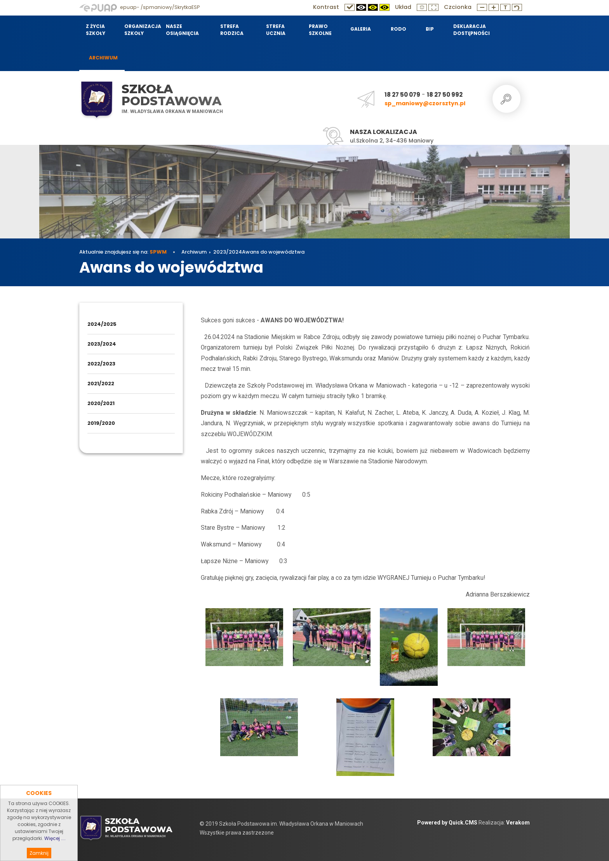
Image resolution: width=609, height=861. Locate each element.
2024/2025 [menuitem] (102, 324)
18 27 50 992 (445, 94)
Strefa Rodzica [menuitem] (232, 30)
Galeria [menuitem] (360, 29)
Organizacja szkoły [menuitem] (140, 30)
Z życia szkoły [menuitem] (95, 30)
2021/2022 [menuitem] (100, 383)
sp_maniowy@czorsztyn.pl (425, 103)
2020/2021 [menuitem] (101, 403)
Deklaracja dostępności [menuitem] (471, 30)
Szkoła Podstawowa (171, 95)
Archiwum (194, 252)
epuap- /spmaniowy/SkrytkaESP (139, 7)
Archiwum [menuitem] (103, 57)
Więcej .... (55, 850)
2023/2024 (227, 252)
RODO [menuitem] (398, 29)
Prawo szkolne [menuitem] (320, 30)
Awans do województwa (273, 252)
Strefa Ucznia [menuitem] (275, 30)
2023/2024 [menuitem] (101, 344)
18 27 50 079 (402, 94)
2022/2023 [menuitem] (101, 363)
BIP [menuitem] (430, 29)
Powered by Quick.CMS (447, 822)
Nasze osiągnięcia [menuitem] (182, 30)
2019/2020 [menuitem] (101, 423)
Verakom (518, 822)
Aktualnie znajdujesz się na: (123, 252)
